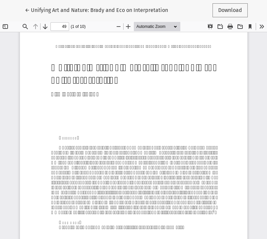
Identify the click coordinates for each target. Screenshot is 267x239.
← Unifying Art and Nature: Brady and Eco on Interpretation (96, 9)
